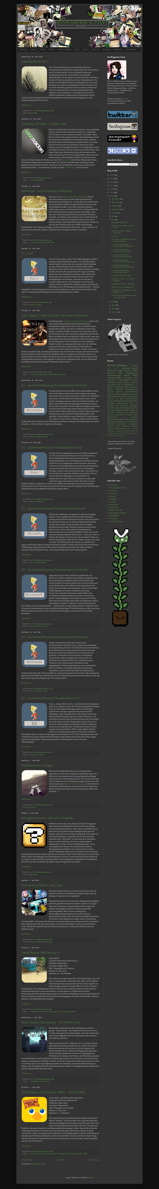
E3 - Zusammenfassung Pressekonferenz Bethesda (54, 637)
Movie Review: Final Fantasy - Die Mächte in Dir (50, 1022)
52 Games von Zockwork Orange (76, 321)
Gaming (47, 243)
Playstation (110, 424)
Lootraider (66, 160)
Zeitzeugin (113, 518)
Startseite (23, 49)
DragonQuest (111, 431)
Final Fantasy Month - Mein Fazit (42, 885)
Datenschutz (131, 49)
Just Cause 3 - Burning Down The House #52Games (54, 316)
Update (120, 433)
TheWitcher (110, 403)
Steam (59, 375)
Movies (42, 49)
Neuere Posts (27, 1160)
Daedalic (110, 399)
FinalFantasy (31, 942)
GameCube (110, 413)
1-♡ (136, 385)
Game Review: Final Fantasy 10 (40, 953)
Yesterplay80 (114, 516)
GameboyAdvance (122, 403)
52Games (34, 243)
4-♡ (28, 243)
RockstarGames (112, 422)
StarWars (110, 433)
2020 (112, 182)
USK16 (135, 375)
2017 (112, 192)
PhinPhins (113, 499)
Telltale (115, 433)
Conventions (31, 305)
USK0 (85, 1154)
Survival (110, 394)
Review (61, 1012)
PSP (137, 431)
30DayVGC (133, 387)
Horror (127, 370)
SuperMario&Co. (131, 392)
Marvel (119, 392)
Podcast (110, 387)
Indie (119, 396)
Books (85, 49)
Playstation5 (121, 436)
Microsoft (45, 626)
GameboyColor (112, 417)
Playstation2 (134, 413)
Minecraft (132, 431)
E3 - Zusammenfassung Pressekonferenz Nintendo (54, 385)
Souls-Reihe (125, 426)
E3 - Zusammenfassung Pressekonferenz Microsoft (54, 570)
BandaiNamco (133, 424)
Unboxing (41, 180)
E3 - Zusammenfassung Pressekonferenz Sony (51, 448)
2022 (112, 175)
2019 (112, 186)
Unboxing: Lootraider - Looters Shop (43, 124)
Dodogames (113, 485)
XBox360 (135, 426)
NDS (67, 1154)
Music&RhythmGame (117, 410)
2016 (112, 196)
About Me (95, 49)
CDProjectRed (124, 408)
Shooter (45, 375)
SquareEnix (52, 375)
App (131, 394)
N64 (136, 408)
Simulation (128, 378)
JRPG (47, 1012)
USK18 (64, 375)
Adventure (41, 243)
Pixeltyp (112, 502)
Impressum (117, 49)
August (114, 213)
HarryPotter (111, 408)
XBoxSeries (122, 429)
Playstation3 (54, 1012)
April (114, 305)
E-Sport (135, 433)
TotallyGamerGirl (115, 510)
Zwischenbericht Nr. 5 (35, 62)
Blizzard (110, 426)
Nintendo (44, 437)
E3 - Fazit (27, 253)
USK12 (74, 1012)
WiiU (121, 399)
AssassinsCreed (120, 415)
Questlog (106, 49)
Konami (131, 408)
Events (124, 396)
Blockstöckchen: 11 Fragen (37, 765)
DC (137, 410)
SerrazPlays (113, 507)
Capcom (110, 392)
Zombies (110, 401)
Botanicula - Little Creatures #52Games (46, 191)
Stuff (36, 180)
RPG (136, 378)
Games (33, 49)
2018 (112, 189)
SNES (127, 410)
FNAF (117, 426)
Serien (51, 49)
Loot (32, 180)
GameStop (110, 429)
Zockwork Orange (116, 521)
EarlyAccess (124, 406)
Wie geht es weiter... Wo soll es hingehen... (47, 818)
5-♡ (28, 180)
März (114, 309)
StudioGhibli (111, 396)
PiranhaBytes (133, 422)
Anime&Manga (114, 375)
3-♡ (28, 375)
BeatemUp (129, 415)
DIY (117, 406)
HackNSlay (134, 406)
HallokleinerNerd (112, 436)
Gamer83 (112, 491)
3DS (129, 380)
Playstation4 (132, 373)
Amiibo (129, 429)
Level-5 (125, 413)
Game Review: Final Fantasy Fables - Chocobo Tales (53, 1092)
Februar (115, 312)
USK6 (52, 243)
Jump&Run (124, 380)
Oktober (115, 206)
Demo (136, 415)
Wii (108, 410)
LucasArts (134, 417)
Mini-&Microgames (59, 1154)
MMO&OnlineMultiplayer (115, 419)
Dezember (116, 199)
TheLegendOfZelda (131, 401)
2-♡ (117, 380)
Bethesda (30, 691)
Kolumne (125, 431)
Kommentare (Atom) (38, 1164)
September (116, 209)
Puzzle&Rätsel (127, 385)
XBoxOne (110, 415)
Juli (113, 216)
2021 (112, 179)
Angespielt (134, 429)
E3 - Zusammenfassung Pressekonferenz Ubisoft (53, 509)
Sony (43, 502)
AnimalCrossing (132, 399)
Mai (113, 302)
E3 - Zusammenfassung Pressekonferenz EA (50, 698)
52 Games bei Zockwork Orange (74, 197)
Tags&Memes (31, 807)
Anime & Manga (64, 49)
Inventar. (125, 99)
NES (123, 401)
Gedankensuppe (32, 113)
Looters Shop (69, 167)
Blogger (90, 1178)
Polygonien (113, 505)
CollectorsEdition (127, 433)
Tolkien (117, 394)
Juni (113, 220)
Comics (77, 49)
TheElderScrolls (132, 389)
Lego (116, 429)
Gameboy (119, 413)
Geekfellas (119, 431)
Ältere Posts (94, 1160)
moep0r (112, 496)
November (116, 202)
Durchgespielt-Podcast (117, 488)
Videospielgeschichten (117, 513)
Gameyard (113, 493)
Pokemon (111, 380)
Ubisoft (44, 563)
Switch (135, 368)
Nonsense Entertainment (74, 784)
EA (37, 755)
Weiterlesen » (26, 105)
